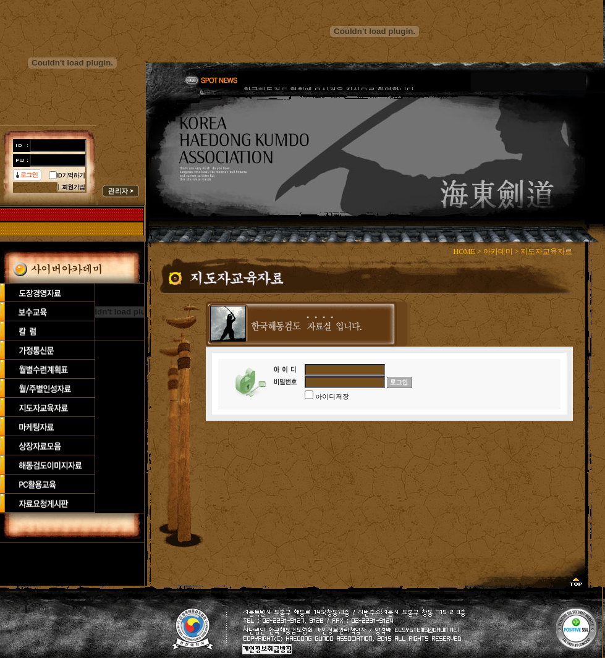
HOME (464, 251)
